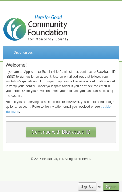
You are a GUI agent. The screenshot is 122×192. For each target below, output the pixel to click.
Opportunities (23, 52)
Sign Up (87, 187)
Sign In (111, 187)
